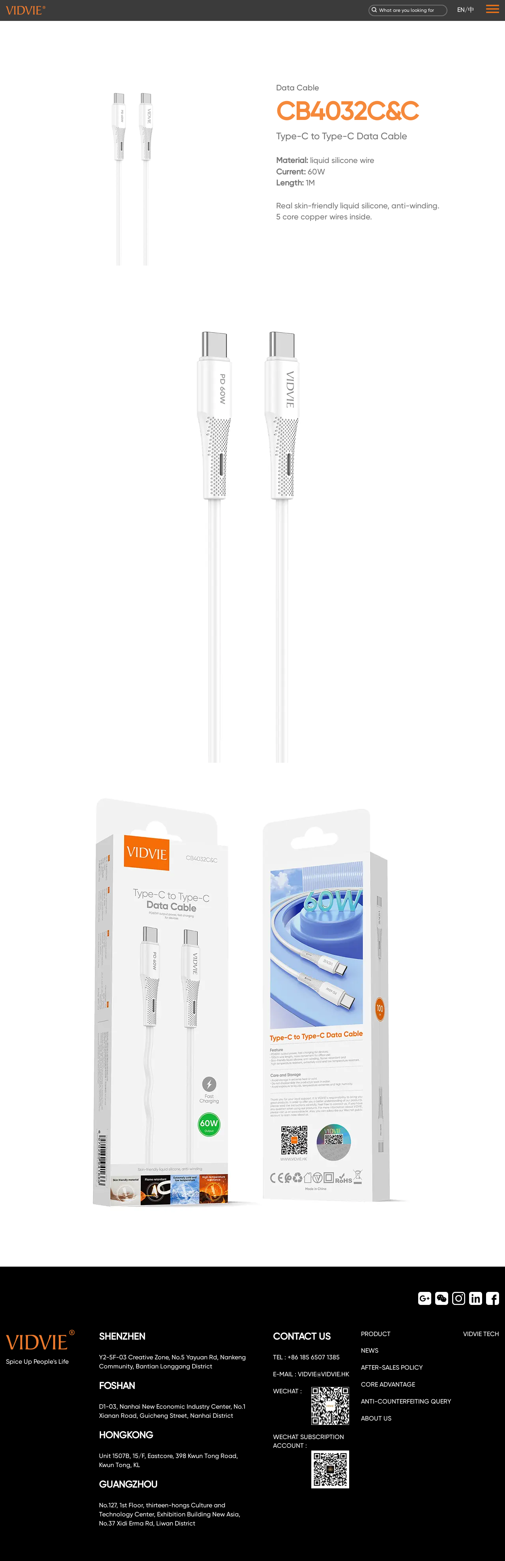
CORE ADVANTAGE (388, 1384)
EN (461, 9)
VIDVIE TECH (481, 1334)
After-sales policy (392, 1367)
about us (376, 1418)
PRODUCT (376, 1334)
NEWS (369, 1350)
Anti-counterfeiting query (406, 1401)
